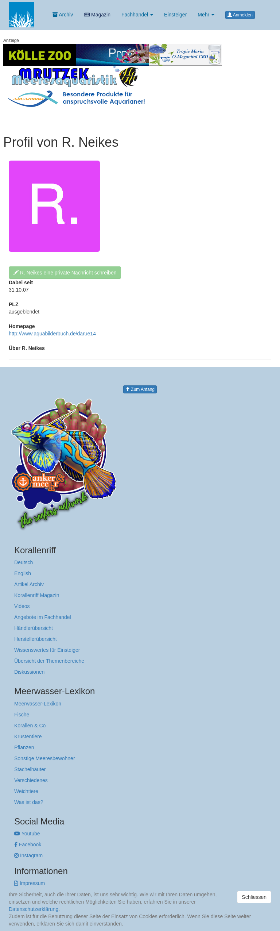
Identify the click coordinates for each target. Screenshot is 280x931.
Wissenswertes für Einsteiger (47, 650)
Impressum (29, 883)
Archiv (62, 15)
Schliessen (254, 897)
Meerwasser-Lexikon (37, 704)
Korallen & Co (30, 725)
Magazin (97, 15)
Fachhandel (137, 15)
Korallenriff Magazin (36, 595)
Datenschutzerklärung (33, 909)
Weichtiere (26, 791)
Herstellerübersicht (35, 639)
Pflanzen (24, 747)
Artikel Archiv (29, 584)
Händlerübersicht (33, 628)
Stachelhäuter (30, 769)
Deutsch (23, 562)
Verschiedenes (31, 780)
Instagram (28, 855)
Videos (22, 606)
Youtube (27, 833)
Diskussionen (29, 672)
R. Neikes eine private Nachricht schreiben (64, 273)
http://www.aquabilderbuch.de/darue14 (52, 333)
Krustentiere (28, 736)
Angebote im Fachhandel (42, 617)
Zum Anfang (140, 389)
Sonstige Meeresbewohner (44, 758)
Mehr (206, 15)
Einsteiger (175, 15)
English (22, 573)
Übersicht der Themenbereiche (49, 661)
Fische (21, 715)
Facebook (27, 844)
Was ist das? (28, 802)
